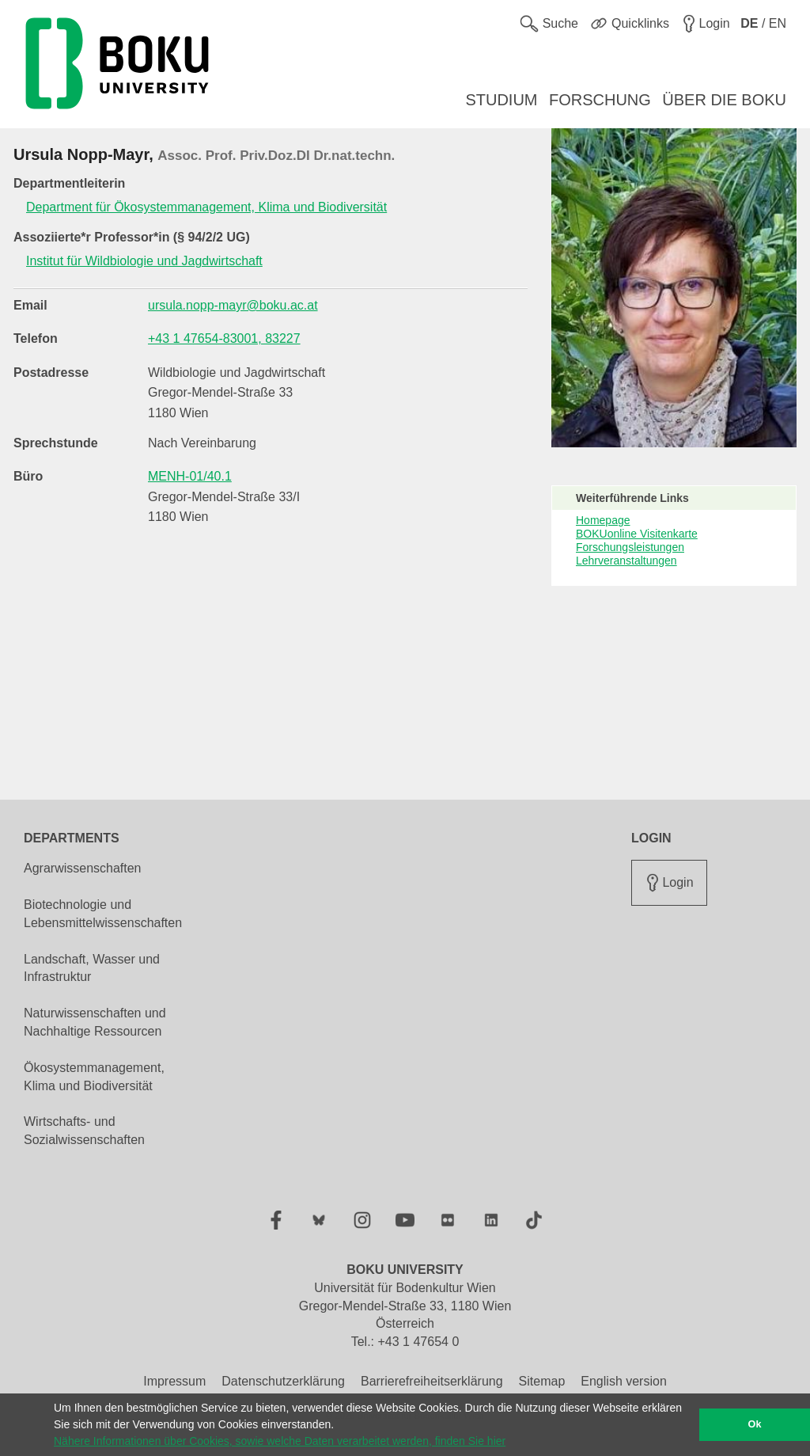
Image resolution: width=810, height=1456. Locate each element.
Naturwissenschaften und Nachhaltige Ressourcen (95, 1022)
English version (624, 1381)
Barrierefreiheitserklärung (432, 1381)
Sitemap (542, 1381)
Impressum (174, 1381)
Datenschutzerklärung (283, 1381)
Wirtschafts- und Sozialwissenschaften (84, 1130)
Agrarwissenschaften (83, 868)
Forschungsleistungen (630, 547)
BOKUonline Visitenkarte (637, 533)
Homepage (603, 520)
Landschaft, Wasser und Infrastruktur (92, 968)
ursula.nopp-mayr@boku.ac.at (233, 305)
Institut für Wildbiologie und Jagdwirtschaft (144, 261)
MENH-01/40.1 (190, 476)
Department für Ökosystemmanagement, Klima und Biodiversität (206, 207)
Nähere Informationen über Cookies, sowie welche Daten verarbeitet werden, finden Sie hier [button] (279, 1441)
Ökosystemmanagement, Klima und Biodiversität (94, 1077)
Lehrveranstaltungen (626, 560)
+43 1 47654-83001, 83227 (224, 338)
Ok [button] (755, 1424)
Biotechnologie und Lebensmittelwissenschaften (103, 913)
